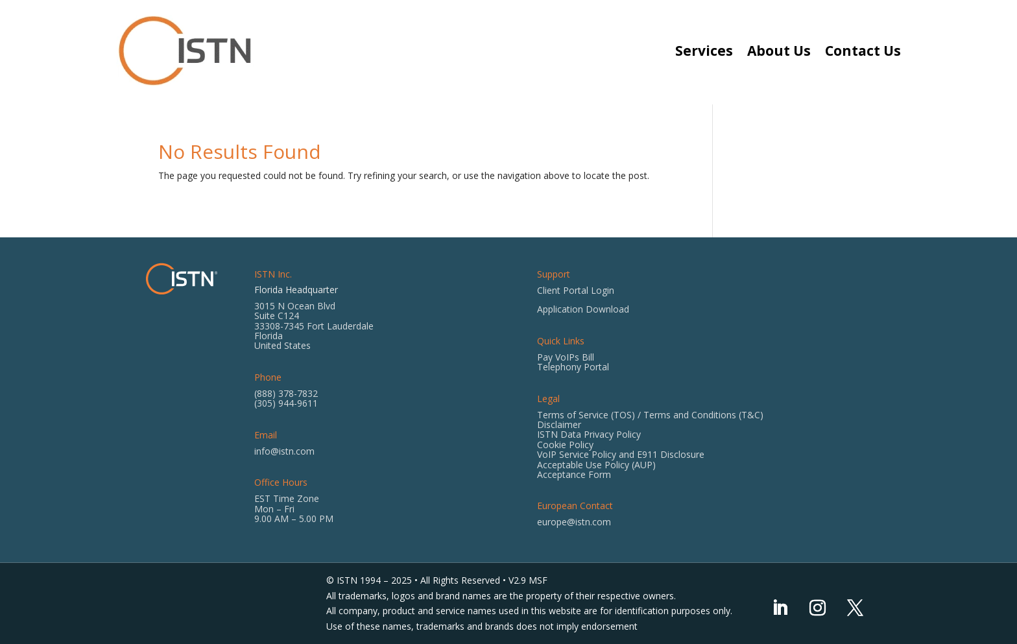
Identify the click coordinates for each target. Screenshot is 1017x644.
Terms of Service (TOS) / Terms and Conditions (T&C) (650, 415)
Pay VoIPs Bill (565, 357)
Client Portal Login (575, 290)
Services (704, 51)
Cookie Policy (565, 444)
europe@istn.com (574, 522)
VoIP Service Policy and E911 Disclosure (620, 454)
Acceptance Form (574, 474)
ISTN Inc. (273, 274)
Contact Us (863, 51)
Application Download (583, 309)
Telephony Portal (573, 367)
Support (553, 274)
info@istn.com (284, 451)
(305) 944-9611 (286, 403)
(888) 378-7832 (286, 393)
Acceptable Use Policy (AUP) (596, 465)
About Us (779, 51)
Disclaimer (559, 424)
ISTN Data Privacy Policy (589, 434)
